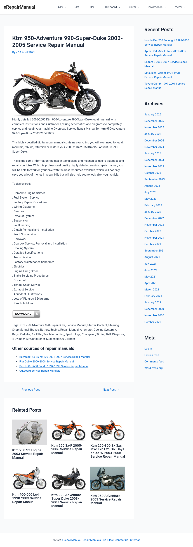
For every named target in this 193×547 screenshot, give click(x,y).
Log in (148, 347)
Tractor (180, 7)
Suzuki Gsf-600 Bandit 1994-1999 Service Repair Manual (55, 366)
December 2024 (154, 140)
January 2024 (153, 153)
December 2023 (154, 159)
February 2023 (153, 204)
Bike (86, 7)
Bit (104, 540)
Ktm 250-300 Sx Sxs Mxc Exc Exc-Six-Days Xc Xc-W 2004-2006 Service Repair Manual (106, 452)
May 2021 (150, 276)
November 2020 (154, 314)
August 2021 (152, 256)
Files (110, 540)
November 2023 (154, 166)
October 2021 (153, 243)
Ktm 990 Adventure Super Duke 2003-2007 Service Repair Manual (67, 502)
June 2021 (151, 269)
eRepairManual (19, 7)
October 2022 (153, 230)
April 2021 (150, 282)
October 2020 (153, 321)
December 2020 (154, 308)
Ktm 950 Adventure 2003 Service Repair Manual (106, 501)
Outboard (117, 7)
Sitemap (136, 540)
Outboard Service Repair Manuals (40, 370)
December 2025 (154, 120)
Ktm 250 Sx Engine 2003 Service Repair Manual (28, 453)
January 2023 (153, 211)
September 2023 (155, 179)
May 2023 (150, 198)
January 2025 (153, 133)
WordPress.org (153, 367)
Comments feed (154, 360)
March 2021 (152, 288)
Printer (137, 7)
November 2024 (154, 146)
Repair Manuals (91, 540)
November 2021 (154, 237)
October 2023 (153, 172)
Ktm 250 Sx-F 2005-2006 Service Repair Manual (67, 449)
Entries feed (152, 354)
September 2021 (155, 250)
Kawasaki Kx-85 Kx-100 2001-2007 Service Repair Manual (56, 357)
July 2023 (150, 192)
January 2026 (153, 114)
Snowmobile (158, 7)
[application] (74, 7)
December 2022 (154, 217)
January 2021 (153, 301)
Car (100, 7)
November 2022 (154, 224)
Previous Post (29, 389)
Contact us (122, 540)
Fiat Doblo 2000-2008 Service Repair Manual (47, 361)
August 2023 (152, 185)
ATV (71, 7)
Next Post (110, 389)
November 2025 (154, 127)
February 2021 (153, 295)
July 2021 (150, 263)
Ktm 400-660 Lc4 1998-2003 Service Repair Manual (27, 500)
